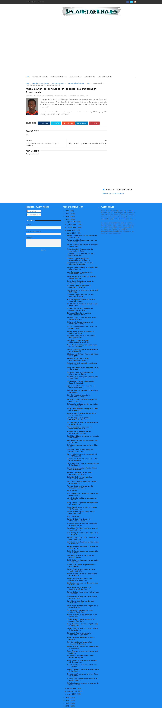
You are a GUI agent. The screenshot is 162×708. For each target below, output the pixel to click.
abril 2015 (71, 226)
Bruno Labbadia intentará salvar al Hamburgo (81, 631)
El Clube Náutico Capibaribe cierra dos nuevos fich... (82, 487)
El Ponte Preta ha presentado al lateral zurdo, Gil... (80, 366)
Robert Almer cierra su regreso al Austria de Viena (80, 325)
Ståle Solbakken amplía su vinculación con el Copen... (82, 545)
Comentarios (32, 208)
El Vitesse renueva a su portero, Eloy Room (82, 439)
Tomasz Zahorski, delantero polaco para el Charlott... (83, 663)
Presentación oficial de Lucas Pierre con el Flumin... (82, 590)
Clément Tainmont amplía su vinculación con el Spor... (78, 252)
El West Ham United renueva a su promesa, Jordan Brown (80, 302)
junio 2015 (71, 220)
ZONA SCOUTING (90, 76)
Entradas (31, 204)
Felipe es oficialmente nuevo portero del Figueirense (82, 234)
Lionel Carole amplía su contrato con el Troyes (82, 492)
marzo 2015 (71, 681)
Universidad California (76, 83)
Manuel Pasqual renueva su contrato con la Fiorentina (82, 640)
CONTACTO (41, 2)
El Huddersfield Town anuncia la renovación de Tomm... (80, 243)
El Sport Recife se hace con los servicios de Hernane (80, 257)
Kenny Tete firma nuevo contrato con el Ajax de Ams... (83, 361)
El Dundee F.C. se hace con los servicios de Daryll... (79, 471)
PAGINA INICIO (31, 2)
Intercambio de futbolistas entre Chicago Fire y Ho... (80, 650)
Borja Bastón (72, 484)
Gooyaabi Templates (62, 705)
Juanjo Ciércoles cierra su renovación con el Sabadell (82, 343)
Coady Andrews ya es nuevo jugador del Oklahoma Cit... (82, 618)
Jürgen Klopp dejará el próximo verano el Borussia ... (82, 622)
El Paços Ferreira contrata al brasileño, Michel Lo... (79, 279)
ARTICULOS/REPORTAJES (59, 76)
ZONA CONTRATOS (75, 76)
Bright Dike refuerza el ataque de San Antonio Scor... (82, 298)
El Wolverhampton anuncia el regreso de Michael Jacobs (82, 677)
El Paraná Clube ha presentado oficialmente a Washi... (79, 307)
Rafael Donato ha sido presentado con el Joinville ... (82, 659)
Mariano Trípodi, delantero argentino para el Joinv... (82, 393)
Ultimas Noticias (58, 83)
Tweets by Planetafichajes (113, 87)
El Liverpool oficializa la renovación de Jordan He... (82, 416)
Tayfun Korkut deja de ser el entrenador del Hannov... (78, 513)
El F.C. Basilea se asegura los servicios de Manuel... (79, 636)
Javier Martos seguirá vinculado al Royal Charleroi (81, 506)
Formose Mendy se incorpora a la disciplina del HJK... (80, 480)
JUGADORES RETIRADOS (40, 76)
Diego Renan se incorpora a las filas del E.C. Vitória (82, 339)
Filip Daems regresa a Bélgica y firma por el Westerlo (82, 402)
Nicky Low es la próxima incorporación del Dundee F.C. (82, 496)
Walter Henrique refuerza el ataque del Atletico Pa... (82, 540)
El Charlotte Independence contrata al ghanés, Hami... (82, 672)
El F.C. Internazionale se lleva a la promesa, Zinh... (82, 320)
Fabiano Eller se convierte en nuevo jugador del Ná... (81, 311)
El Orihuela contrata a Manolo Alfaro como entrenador (82, 462)
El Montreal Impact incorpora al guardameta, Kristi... (80, 316)
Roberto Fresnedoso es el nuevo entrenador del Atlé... (79, 466)
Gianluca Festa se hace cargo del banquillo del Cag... (80, 443)
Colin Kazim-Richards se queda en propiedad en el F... (80, 275)
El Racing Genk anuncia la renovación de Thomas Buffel (82, 517)
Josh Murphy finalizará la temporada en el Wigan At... (82, 527)
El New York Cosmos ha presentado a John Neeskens (81, 558)
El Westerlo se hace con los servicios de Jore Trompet (82, 398)
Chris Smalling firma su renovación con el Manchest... (83, 457)
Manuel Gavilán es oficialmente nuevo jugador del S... (82, 609)
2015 (68, 212)
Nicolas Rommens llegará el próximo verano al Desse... (81, 293)
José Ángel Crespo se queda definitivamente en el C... (78, 334)
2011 (68, 699)
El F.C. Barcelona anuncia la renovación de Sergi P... (78, 389)
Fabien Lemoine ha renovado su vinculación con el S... (79, 421)
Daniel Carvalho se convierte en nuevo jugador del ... (82, 238)
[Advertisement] (40, 40)
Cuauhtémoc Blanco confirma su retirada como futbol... (83, 430)
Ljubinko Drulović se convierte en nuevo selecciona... (80, 380)
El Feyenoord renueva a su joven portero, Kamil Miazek (80, 604)
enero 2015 (71, 687)
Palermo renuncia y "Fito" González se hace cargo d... (82, 531)
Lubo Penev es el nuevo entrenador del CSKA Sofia (82, 284)
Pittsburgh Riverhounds (40, 83)
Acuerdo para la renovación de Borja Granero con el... (81, 407)
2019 (68, 204)
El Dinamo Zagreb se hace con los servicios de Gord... (80, 289)
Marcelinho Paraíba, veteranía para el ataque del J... (82, 522)
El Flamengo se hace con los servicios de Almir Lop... (82, 577)
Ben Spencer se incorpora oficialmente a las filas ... (82, 371)
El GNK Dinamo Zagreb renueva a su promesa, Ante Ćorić (80, 613)
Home (27, 76)
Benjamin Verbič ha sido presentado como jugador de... (81, 330)
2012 (68, 696)
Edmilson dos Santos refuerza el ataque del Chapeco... (82, 348)
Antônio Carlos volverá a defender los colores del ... (82, 261)
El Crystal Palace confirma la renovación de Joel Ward (79, 627)
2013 (68, 693)
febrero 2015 (72, 684)
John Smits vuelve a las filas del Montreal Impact (80, 549)
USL (88, 83)
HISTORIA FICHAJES (105, 76)
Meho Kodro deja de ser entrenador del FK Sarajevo (82, 434)
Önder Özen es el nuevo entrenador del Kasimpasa (82, 645)
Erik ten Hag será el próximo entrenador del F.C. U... (78, 412)
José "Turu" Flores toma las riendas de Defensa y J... (81, 475)
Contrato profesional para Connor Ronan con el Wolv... (82, 668)
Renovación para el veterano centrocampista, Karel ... (78, 352)
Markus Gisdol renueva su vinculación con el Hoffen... (82, 568)
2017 (68, 207)
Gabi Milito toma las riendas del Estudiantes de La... (80, 595)
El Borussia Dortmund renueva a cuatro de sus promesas (82, 453)
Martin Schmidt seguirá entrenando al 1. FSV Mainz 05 (82, 448)
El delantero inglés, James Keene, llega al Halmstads (80, 375)
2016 (68, 210)
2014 (68, 691)
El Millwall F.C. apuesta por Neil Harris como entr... (80, 248)
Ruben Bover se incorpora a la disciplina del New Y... (79, 581)
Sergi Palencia (73, 509)
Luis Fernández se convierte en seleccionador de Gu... (79, 266)
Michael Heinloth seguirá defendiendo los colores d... (82, 357)
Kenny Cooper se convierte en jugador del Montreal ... (82, 654)
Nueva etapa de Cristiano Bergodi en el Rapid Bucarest (82, 599)
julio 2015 (71, 218)
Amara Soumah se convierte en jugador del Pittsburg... (82, 501)
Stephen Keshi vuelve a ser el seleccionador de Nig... (79, 425)
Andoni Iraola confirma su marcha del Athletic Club (82, 229)
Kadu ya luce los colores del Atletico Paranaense (82, 384)
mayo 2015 (71, 223)
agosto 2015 (72, 215)
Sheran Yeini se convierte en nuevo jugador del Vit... (81, 563)
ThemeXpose (38, 705)
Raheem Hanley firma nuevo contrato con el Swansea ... (83, 586)
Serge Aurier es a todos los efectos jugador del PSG (81, 270)
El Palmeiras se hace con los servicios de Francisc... (83, 536)
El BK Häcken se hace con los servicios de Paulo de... (82, 554)
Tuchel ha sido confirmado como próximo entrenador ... (79, 572)
